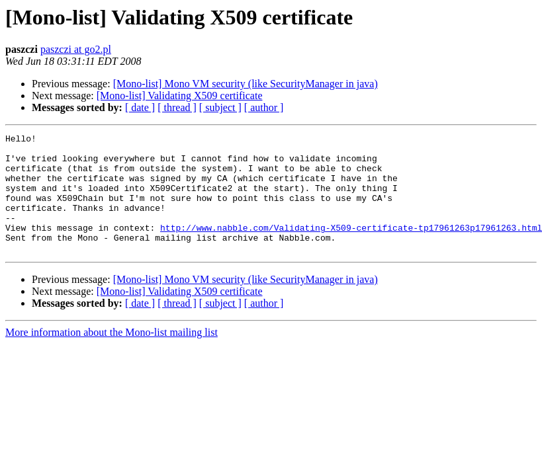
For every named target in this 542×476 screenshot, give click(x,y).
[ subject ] (220, 107)
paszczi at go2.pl (75, 49)
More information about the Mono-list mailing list (111, 356)
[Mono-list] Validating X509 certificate (180, 95)
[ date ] (140, 107)
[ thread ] (177, 107)
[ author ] (264, 107)
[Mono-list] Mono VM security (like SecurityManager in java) (245, 83)
